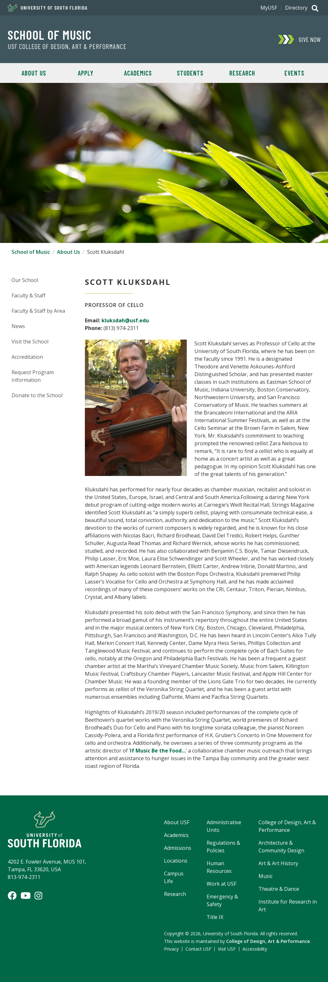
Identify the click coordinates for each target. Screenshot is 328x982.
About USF (176, 822)
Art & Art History (278, 863)
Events (294, 73)
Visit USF (227, 949)
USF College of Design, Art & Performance (67, 46)
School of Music (49, 34)
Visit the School (30, 341)
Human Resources (219, 867)
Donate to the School (37, 395)
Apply (86, 73)
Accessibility (254, 949)
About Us (33, 73)
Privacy (171, 949)
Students (190, 73)
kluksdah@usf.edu (125, 320)
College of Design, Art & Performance (287, 826)
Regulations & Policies (223, 846)
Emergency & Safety (222, 900)
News (18, 326)
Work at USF (221, 883)
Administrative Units (224, 826)
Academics (138, 73)
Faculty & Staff (28, 295)
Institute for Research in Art (287, 905)
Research (242, 73)
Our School (25, 280)
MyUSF (268, 7)
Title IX (215, 917)
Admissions (177, 847)
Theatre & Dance (278, 888)
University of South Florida (47, 7)
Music (265, 876)
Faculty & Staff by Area (38, 310)
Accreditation (27, 356)
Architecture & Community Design (281, 846)
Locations (175, 860)
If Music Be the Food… (158, 750)
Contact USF (198, 949)
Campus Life (174, 877)
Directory (296, 7)
